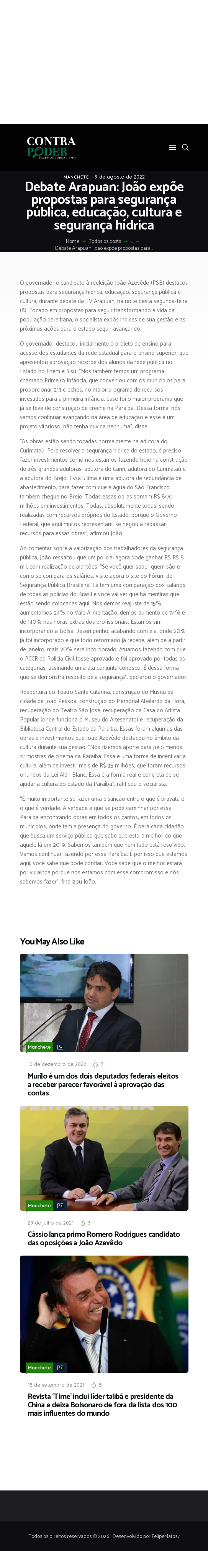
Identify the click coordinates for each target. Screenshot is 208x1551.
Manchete (76, 177)
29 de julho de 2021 (51, 1222)
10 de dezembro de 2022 (57, 1064)
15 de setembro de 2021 (56, 1383)
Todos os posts (105, 241)
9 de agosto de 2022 (120, 177)
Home (72, 241)
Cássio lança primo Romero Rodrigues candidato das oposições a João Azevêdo (104, 1238)
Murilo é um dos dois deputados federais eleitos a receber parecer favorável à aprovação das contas (103, 1084)
